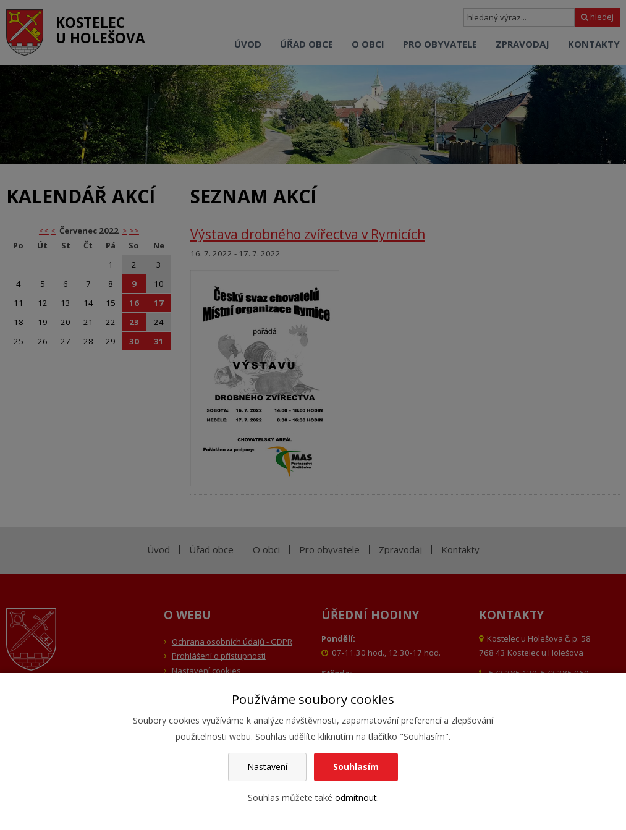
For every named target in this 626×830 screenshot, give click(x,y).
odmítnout (356, 797)
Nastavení (267, 767)
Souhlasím (356, 767)
